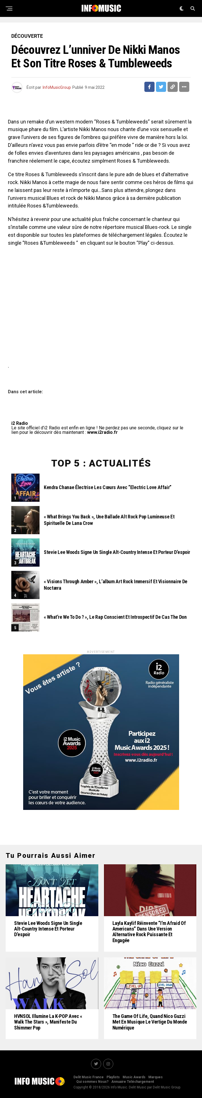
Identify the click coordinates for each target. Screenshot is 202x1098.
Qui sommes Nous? (92, 1082)
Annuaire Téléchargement (132, 1082)
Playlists (113, 1077)
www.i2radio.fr (102, 432)
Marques (155, 1077)
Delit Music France (88, 1077)
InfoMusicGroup (57, 87)
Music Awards (134, 1077)
